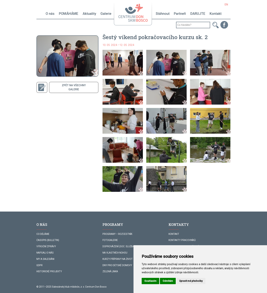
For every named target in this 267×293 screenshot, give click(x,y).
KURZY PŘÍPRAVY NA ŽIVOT (118, 259)
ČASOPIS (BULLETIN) (47, 240)
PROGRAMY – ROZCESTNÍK (117, 234)
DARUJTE (197, 14)
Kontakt (216, 14)
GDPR (39, 265)
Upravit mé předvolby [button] (191, 281)
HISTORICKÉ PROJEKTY (49, 271)
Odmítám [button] (168, 281)
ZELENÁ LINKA (110, 271)
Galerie (105, 14)
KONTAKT (174, 234)
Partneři (180, 14)
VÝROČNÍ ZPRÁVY (46, 246)
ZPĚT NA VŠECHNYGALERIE (74, 87)
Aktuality (89, 14)
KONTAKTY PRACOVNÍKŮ (182, 240)
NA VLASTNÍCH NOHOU (115, 252)
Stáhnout (163, 14)
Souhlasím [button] (150, 281)
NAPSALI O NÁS (45, 252)
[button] (123, 63)
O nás (50, 14)
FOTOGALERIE (110, 240)
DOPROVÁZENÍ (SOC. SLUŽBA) (119, 246)
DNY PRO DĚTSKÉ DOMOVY (117, 265)
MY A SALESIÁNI (45, 259)
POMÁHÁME (68, 14)
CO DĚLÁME (42, 234)
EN (226, 4)
